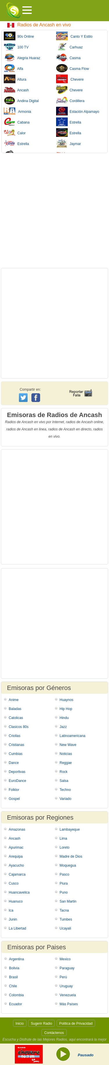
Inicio (20, 1023)
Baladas (15, 709)
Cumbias (15, 754)
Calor (15, 132)
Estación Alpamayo (77, 111)
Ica (11, 910)
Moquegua (68, 865)
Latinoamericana (72, 736)
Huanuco (16, 901)
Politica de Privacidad (76, 1023)
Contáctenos (54, 1033)
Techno (65, 790)
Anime (14, 700)
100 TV (16, 46)
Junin (13, 919)
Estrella (68, 121)
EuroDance (17, 781)
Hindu (64, 718)
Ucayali (65, 928)
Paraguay (67, 968)
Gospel (14, 799)
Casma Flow (72, 68)
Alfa (13, 68)
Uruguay (66, 986)
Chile (13, 986)
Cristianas (16, 745)
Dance (14, 763)
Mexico (65, 959)
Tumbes (66, 919)
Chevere (70, 79)
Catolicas (16, 718)
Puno (64, 892)
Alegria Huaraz (22, 57)
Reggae (66, 763)
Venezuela (68, 995)
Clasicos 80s (18, 727)
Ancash (16, 89)
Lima (63, 838)
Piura (64, 883)
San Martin (68, 901)
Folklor (14, 790)
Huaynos (66, 700)
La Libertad (17, 928)
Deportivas (17, 772)
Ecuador (15, 1004)
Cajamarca (17, 874)
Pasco (64, 874)
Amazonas (17, 829)
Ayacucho (16, 865)
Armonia (17, 111)
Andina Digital (21, 100)
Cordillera (70, 100)
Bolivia (14, 968)
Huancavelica (19, 892)
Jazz (63, 727)
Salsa (64, 781)
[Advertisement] (54, 210)
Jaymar (68, 143)
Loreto (64, 847)
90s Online (19, 36)
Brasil (13, 977)
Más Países (69, 1004)
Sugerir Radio (41, 1023)
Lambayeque (70, 829)
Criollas (14, 736)
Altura (15, 79)
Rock (63, 772)
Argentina (16, 959)
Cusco (14, 883)
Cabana (17, 121)
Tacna (64, 910)
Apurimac (16, 847)
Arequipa (16, 856)
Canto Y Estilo (74, 36)
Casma (68, 57)
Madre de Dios (71, 856)
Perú (63, 977)
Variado (65, 799)
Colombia (16, 995)
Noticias (66, 754)
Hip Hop (66, 709)
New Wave (68, 745)
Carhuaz (69, 46)
